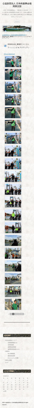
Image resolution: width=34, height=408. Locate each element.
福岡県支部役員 (12, 347)
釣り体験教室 (11, 353)
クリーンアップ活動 (13, 358)
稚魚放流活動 (11, 355)
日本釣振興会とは (12, 342)
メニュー (17, 21)
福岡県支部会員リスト (14, 349)
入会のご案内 (8, 360)
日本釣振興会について (11, 340)
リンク (6, 362)
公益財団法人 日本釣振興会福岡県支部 (17, 5)
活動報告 (7, 351)
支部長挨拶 (11, 344)
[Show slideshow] (9, 54)
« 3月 (4, 391)
